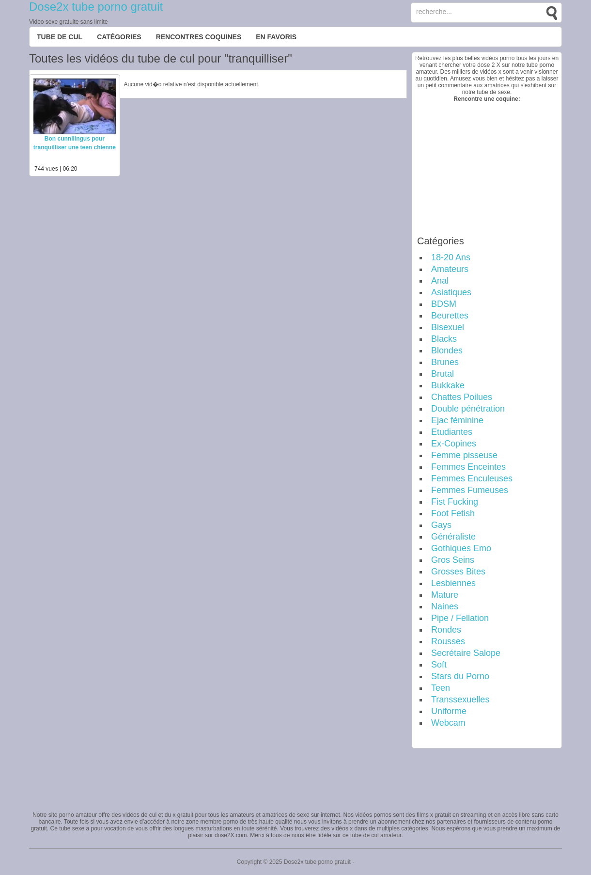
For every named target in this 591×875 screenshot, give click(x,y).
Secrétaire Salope (465, 653)
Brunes (445, 362)
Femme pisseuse (464, 455)
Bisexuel (447, 327)
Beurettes (449, 315)
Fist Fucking (454, 502)
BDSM (443, 304)
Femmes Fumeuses (469, 490)
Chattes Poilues (461, 397)
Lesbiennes (453, 583)
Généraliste (453, 536)
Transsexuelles (460, 699)
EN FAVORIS (276, 37)
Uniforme (449, 711)
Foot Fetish (453, 513)
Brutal (442, 374)
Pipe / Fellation (460, 618)
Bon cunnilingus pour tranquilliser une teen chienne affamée (74, 147)
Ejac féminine (457, 420)
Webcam (448, 723)
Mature (444, 595)
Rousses (448, 641)
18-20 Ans (450, 257)
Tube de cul (59, 37)
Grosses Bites (458, 571)
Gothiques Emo (461, 548)
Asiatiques (451, 292)
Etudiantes (451, 432)
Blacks (444, 339)
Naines (444, 606)
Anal (440, 281)
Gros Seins (452, 560)
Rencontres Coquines (199, 37)
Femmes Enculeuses (472, 478)
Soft (439, 664)
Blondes (447, 350)
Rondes (446, 630)
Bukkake (448, 385)
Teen (440, 688)
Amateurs (449, 269)
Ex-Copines (453, 443)
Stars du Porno (460, 676)
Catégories (119, 37)
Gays (441, 525)
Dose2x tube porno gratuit (96, 6)
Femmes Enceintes (468, 467)
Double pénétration (468, 409)
